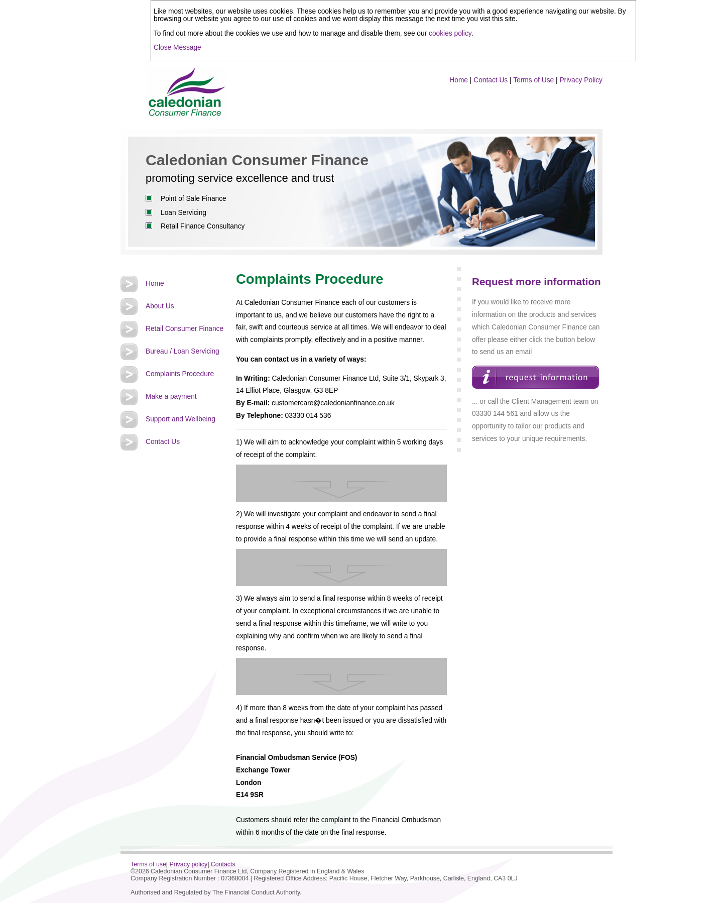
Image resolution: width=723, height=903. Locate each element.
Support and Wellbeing (180, 419)
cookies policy (450, 33)
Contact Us (490, 80)
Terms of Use (533, 80)
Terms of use (148, 864)
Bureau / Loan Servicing (182, 351)
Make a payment (171, 396)
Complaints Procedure (180, 374)
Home (458, 80)
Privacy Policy (580, 80)
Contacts (223, 864)
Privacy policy (189, 864)
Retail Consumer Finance (184, 328)
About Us (160, 306)
